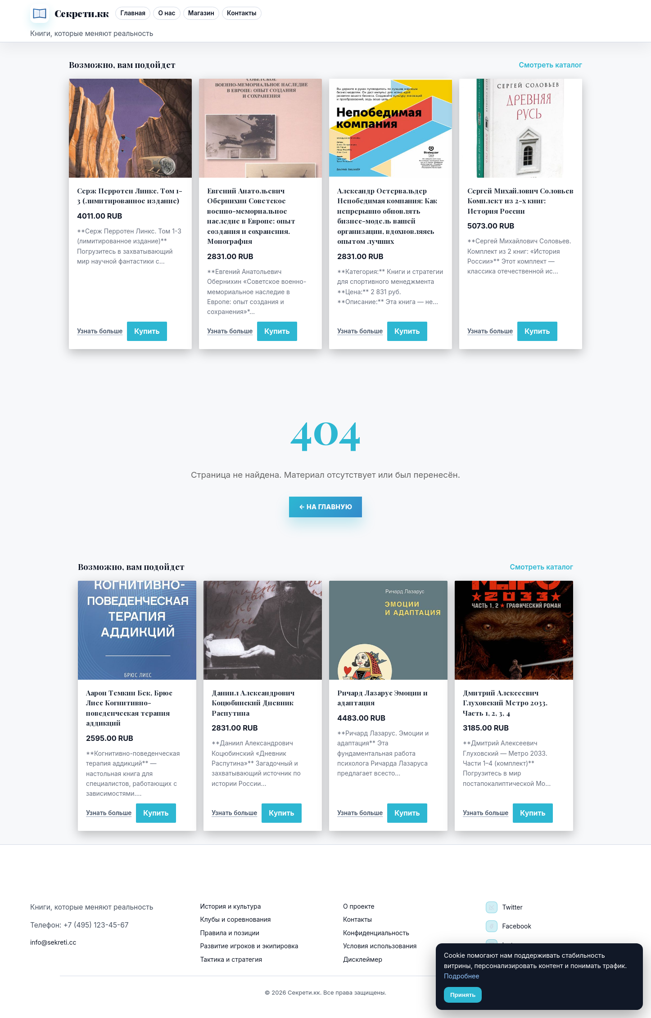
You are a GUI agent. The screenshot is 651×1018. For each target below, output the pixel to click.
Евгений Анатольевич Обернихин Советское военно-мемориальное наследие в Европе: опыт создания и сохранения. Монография (251, 216)
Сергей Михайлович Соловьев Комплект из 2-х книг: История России (520, 200)
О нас (166, 13)
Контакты (241, 13)
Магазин (201, 13)
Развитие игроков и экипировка (249, 946)
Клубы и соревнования (235, 919)
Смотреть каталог (550, 65)
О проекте (359, 906)
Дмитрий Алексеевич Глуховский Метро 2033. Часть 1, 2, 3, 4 (505, 703)
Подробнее (461, 976)
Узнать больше (99, 331)
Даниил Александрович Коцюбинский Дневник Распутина (253, 703)
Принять (462, 994)
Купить (146, 331)
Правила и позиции (229, 933)
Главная (132, 13)
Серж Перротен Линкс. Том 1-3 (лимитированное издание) (129, 195)
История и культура (230, 906)
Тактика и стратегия (231, 959)
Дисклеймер (362, 959)
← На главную (326, 507)
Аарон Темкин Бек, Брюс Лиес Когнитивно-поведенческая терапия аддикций (129, 707)
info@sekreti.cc (53, 942)
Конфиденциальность (376, 933)
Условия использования (380, 946)
